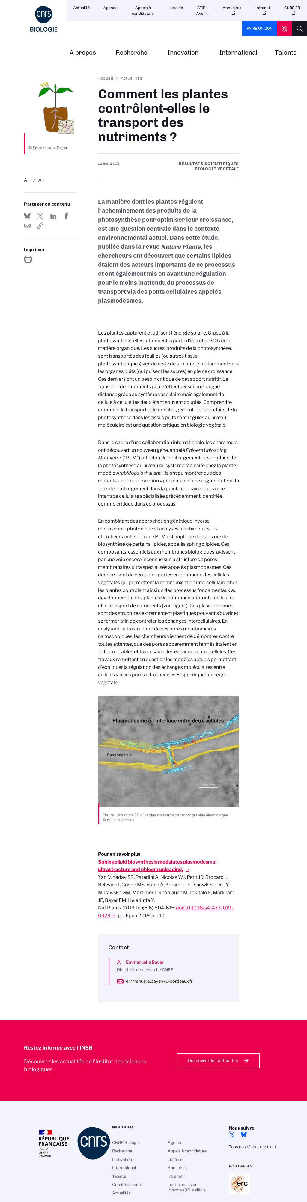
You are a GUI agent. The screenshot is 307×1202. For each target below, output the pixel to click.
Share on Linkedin (53, 216)
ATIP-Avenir (202, 10)
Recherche (132, 53)
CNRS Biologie (126, 1142)
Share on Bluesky (27, 216)
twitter (231, 1134)
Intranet (262, 7)
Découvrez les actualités (213, 1060)
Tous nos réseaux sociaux (253, 1146)
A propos (83, 53)
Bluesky (243, 1134)
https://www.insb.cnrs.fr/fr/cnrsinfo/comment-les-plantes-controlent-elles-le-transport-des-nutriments (40, 225)
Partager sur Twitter (40, 216)
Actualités (82, 7)
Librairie (175, 7)
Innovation (183, 53)
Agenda (110, 7)
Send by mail (27, 225)
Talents (286, 53)
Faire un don (260, 28)
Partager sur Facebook (66, 216)
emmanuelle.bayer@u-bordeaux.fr (159, 981)
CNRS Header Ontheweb (284, 28)
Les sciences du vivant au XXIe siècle (187, 1187)
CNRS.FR (292, 7)
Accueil (106, 78)
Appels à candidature (143, 10)
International (238, 53)
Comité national (127, 1184)
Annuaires (232, 7)
